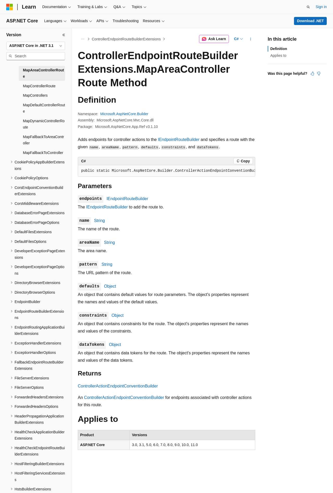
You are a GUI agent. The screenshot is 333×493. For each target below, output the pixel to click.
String (99, 220)
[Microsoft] (9, 7)
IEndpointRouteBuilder (179, 139)
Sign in (321, 7)
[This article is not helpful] (319, 73)
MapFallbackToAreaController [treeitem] (43, 140)
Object (110, 286)
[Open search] (308, 7)
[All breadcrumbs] (82, 39)
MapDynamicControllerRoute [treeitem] (44, 124)
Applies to (278, 55)
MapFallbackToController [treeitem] (43, 153)
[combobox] (35, 46)
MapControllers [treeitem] (35, 95)
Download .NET (310, 21)
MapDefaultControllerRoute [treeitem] (44, 108)
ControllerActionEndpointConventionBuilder (118, 386)
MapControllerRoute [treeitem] (39, 86)
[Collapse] (63, 35)
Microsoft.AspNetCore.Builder (124, 114)
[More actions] (250, 39)
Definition (278, 49)
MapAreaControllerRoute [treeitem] (43, 73)
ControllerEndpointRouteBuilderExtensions (126, 39)
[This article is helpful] (312, 73)
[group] (166, 171)
